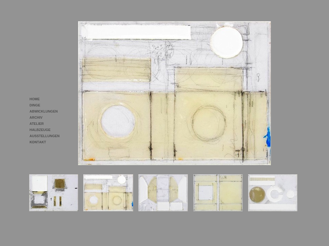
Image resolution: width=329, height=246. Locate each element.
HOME (35, 99)
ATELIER (37, 123)
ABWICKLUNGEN (44, 111)
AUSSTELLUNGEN (45, 136)
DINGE (35, 105)
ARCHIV (36, 117)
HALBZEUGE (40, 130)
